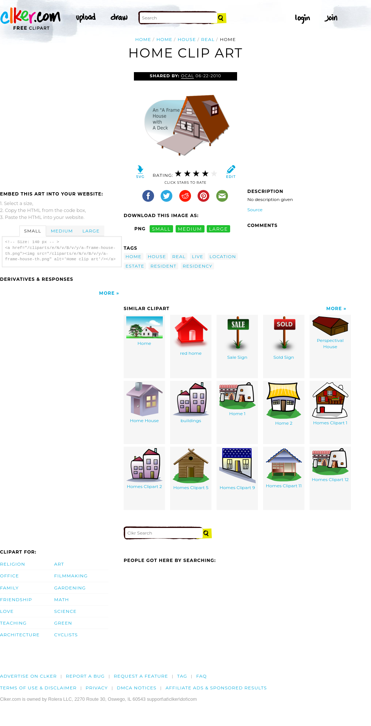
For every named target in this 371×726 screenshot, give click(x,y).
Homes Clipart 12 (330, 465)
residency (197, 266)
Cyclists (66, 634)
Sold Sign (284, 338)
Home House (144, 403)
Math (61, 599)
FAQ (201, 676)
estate (134, 266)
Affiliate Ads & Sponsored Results (216, 687)
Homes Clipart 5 (191, 469)
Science (65, 611)
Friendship (16, 599)
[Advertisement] (61, 127)
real (208, 39)
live (197, 256)
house (186, 39)
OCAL (187, 75)
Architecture (20, 634)
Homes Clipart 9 (237, 469)
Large (91, 231)
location (223, 256)
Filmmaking (71, 575)
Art (59, 564)
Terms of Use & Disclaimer (38, 687)
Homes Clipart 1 (330, 404)
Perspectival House (330, 333)
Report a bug (85, 676)
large (218, 228)
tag (182, 676)
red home (191, 336)
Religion (12, 564)
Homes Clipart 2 (144, 468)
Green (63, 623)
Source (255, 209)
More (107, 293)
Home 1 (237, 399)
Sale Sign (237, 338)
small (161, 228)
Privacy (97, 687)
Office (9, 575)
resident (163, 266)
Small (32, 231)
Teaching (13, 623)
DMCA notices (137, 687)
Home (143, 39)
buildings (191, 403)
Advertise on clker (28, 676)
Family (9, 588)
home (164, 39)
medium (190, 228)
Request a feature (141, 676)
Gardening (70, 588)
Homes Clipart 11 (284, 468)
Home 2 (283, 404)
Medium (62, 231)
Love (7, 611)
